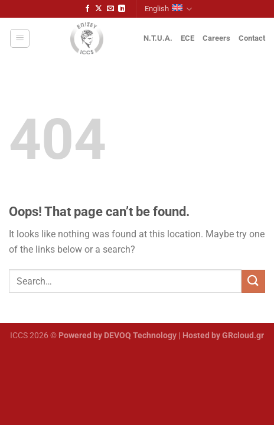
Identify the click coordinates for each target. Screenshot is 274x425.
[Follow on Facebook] (87, 9)
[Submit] (253, 281)
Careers (216, 38)
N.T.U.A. (157, 38)
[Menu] (20, 38)
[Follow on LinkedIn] (121, 9)
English (168, 9)
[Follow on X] (98, 9)
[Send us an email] (110, 9)
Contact (252, 38)
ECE (187, 38)
